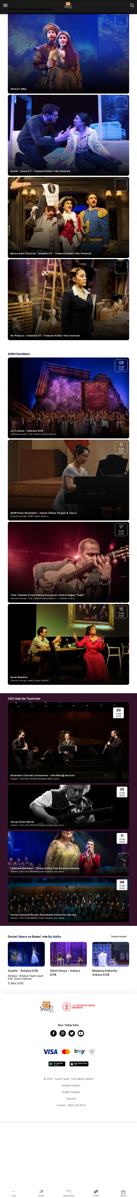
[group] (26, 1040)
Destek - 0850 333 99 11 (71, 1182)
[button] (61, 71)
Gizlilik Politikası (71, 1169)
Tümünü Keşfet (120, 1013)
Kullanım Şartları (71, 1162)
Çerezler (71, 1175)
